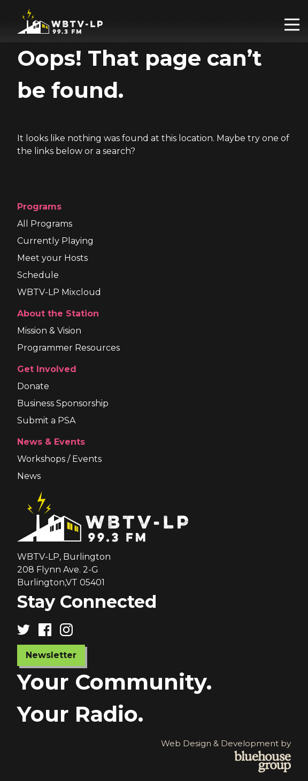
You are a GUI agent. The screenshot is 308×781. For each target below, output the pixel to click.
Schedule (38, 275)
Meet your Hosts (52, 258)
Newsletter (51, 655)
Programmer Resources (68, 348)
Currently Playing (55, 241)
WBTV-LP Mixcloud (59, 292)
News (29, 476)
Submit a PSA (46, 420)
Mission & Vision (49, 331)
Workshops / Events (59, 459)
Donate (33, 386)
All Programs (44, 224)
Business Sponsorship (63, 403)
